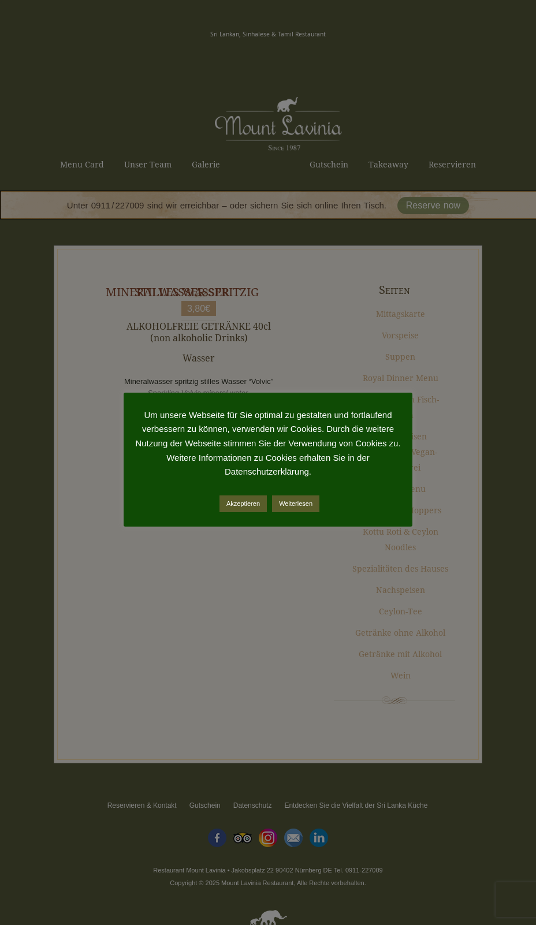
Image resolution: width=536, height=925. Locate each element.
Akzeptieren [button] (243, 503)
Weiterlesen (295, 503)
